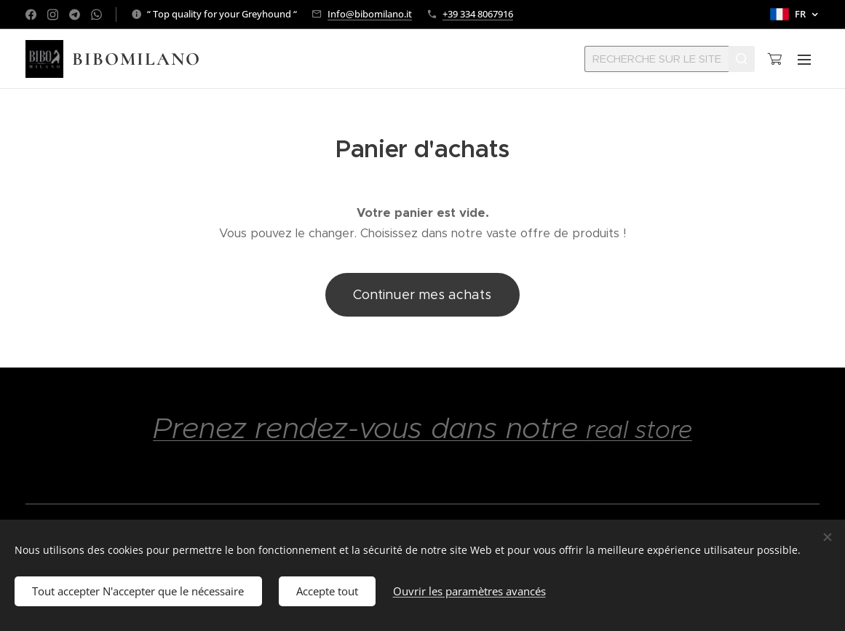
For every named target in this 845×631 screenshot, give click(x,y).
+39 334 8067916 (478, 13)
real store (639, 430)
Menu (804, 59)
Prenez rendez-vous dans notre (369, 428)
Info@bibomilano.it (370, 13)
